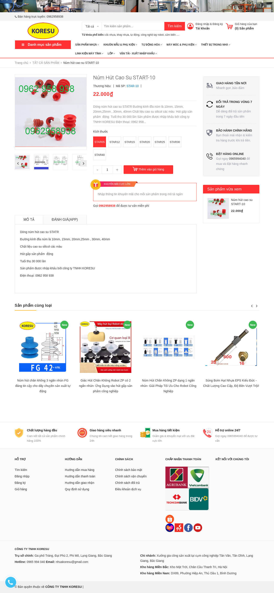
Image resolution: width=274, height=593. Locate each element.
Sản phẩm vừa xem (224, 189)
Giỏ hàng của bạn (246, 24)
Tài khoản (203, 28)
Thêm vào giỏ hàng (151, 169)
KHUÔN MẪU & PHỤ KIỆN (120, 44)
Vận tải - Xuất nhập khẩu (138, 53)
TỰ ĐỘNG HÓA (152, 44)
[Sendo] (179, 527)
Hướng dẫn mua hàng (79, 470)
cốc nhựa (110, 34)
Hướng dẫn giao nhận (79, 482)
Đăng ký (218, 24)
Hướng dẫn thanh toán (80, 476)
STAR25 (160, 142)
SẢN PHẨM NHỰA (87, 44)
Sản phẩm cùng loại (33, 305)
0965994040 (237, 158)
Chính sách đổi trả (127, 482)
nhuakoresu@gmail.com (72, 562)
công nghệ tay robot (152, 34)
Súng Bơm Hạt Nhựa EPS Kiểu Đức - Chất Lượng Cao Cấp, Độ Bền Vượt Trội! (231, 383)
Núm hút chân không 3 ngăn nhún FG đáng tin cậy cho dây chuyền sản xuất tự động (42, 386)
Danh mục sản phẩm (45, 44)
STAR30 (175, 142)
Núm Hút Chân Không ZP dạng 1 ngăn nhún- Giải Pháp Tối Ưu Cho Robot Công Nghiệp (168, 386)
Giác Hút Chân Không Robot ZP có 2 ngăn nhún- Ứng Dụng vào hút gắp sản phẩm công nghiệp (105, 386)
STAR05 (99, 142)
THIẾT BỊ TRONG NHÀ (215, 44)
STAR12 (114, 142)
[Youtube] (198, 527)
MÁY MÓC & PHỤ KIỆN (182, 44)
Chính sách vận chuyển (131, 476)
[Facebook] (188, 527)
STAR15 (129, 142)
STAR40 (99, 154)
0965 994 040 (36, 562)
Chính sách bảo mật (128, 470)
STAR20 (144, 142)
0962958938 (55, 16)
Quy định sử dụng (77, 489)
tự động (134, 34)
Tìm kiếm (175, 26)
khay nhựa (123, 34)
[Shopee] (169, 519)
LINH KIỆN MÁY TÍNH (89, 53)
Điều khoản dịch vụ (128, 489)
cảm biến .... (172, 34)
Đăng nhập (202, 24)
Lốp (111, 53)
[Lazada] (170, 527)
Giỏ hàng (21, 489)
